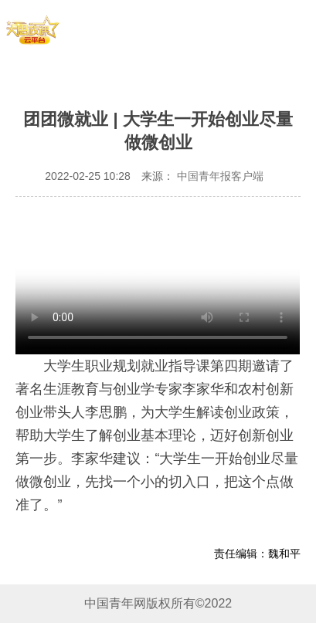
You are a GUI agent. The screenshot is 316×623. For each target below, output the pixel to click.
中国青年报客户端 (218, 176)
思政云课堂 (151, 51)
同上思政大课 (278, 51)
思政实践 (91, 51)
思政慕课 (278, 27)
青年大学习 (151, 27)
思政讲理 (211, 51)
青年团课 (211, 27)
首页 (91, 27)
